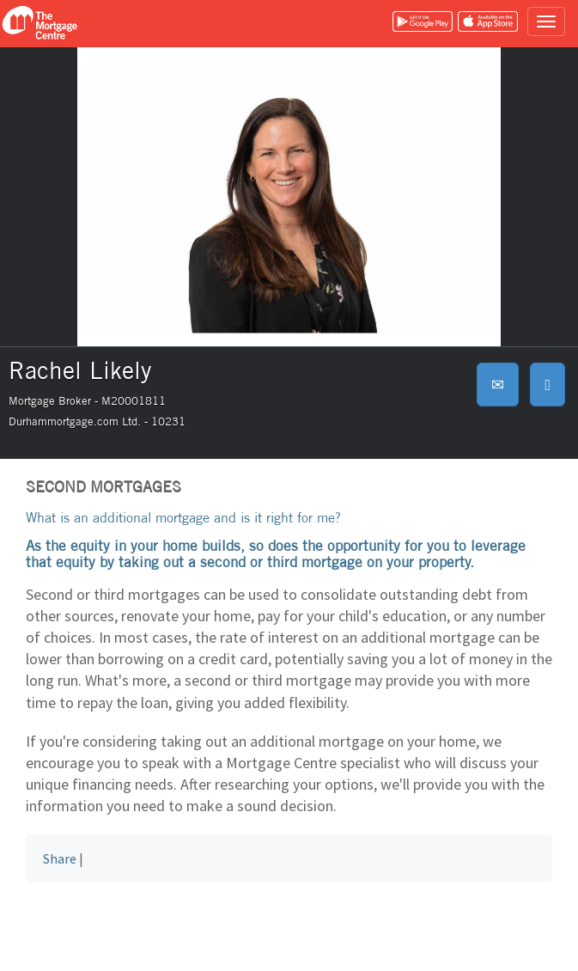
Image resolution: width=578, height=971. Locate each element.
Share (59, 858)
